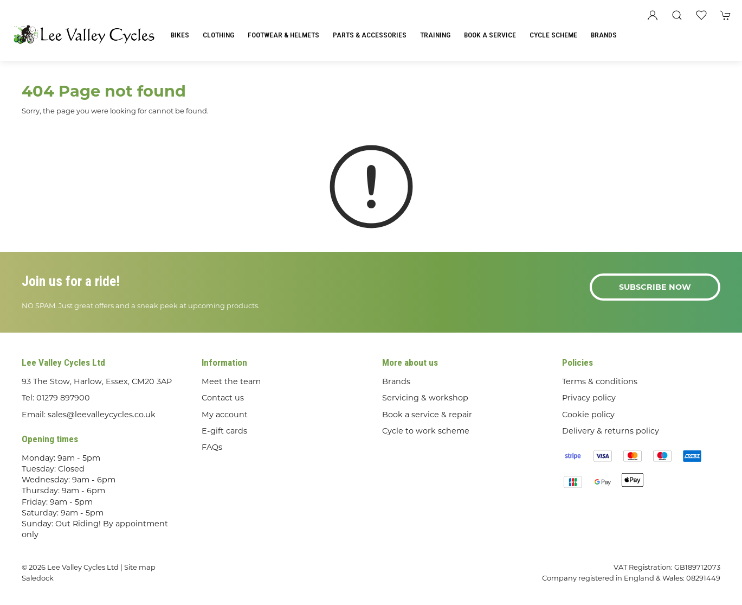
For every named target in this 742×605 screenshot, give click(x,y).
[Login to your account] (652, 15)
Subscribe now (655, 287)
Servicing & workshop (425, 398)
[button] (677, 15)
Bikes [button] (180, 34)
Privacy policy (589, 398)
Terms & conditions (599, 381)
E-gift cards (224, 431)
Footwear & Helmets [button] (283, 34)
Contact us (223, 398)
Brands (604, 34)
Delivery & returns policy (610, 431)
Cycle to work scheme (425, 431)
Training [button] (435, 34)
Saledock (38, 578)
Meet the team (231, 381)
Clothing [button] (218, 34)
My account (225, 414)
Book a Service (490, 34)
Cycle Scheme (553, 34)
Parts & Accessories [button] (370, 34)
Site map (140, 567)
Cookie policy (588, 414)
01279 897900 (63, 398)
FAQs (212, 447)
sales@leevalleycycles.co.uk (102, 414)
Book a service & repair (427, 414)
